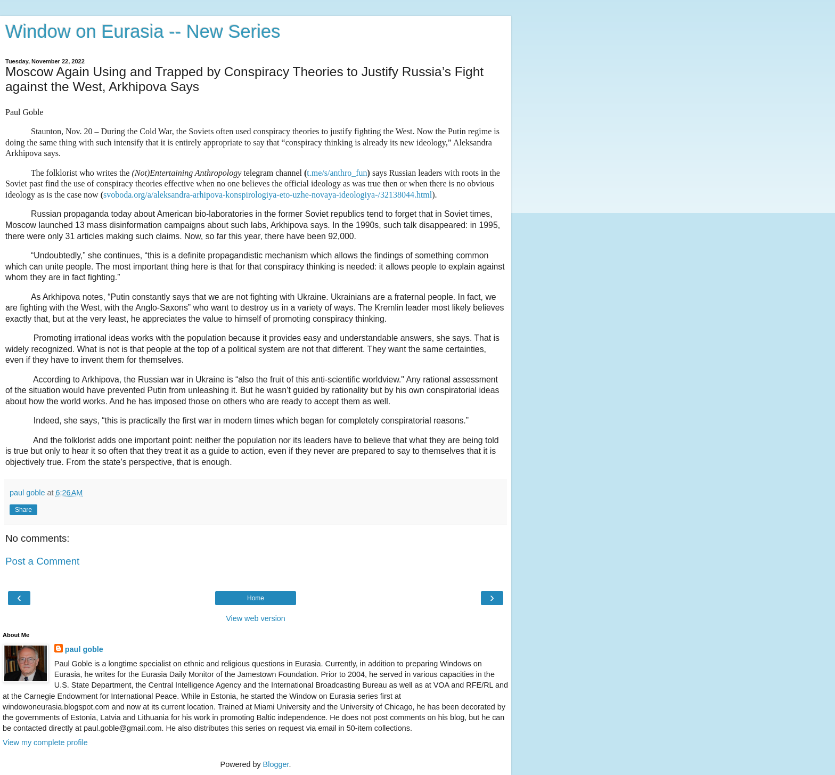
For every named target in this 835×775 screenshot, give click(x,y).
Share (23, 509)
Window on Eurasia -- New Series (142, 31)
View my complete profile (45, 742)
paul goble (84, 649)
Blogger (276, 764)
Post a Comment (42, 561)
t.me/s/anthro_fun (337, 172)
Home (255, 598)
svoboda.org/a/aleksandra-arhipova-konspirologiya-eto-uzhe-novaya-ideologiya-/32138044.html (267, 194)
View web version (255, 618)
